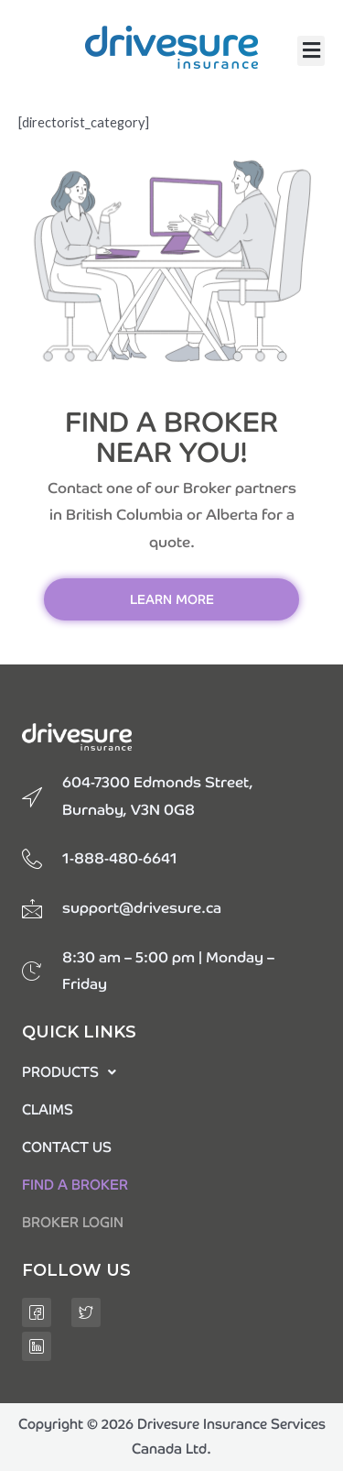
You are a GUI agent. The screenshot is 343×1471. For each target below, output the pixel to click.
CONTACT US (67, 1147)
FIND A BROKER (75, 1184)
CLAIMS (47, 1109)
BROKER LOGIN (72, 1222)
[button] (311, 51)
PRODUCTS (69, 1072)
